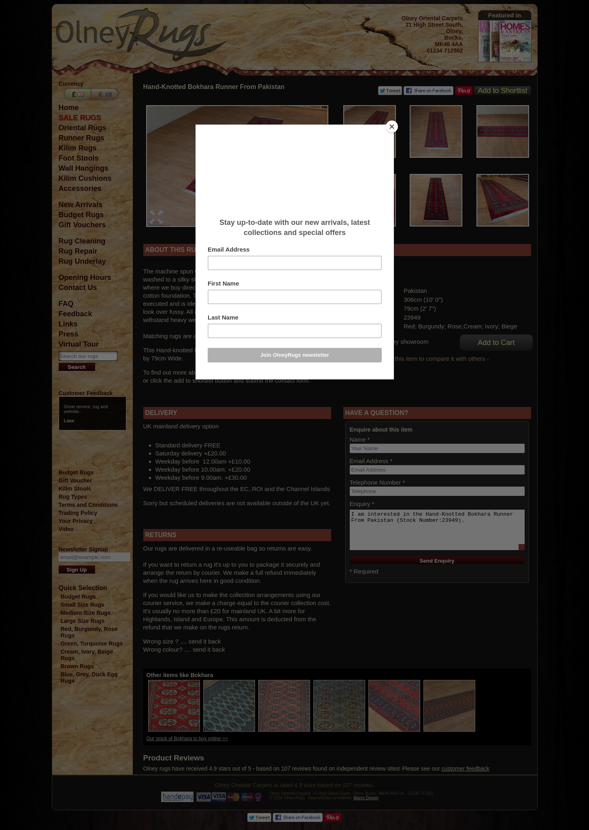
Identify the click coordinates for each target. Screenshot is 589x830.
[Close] (392, 127)
